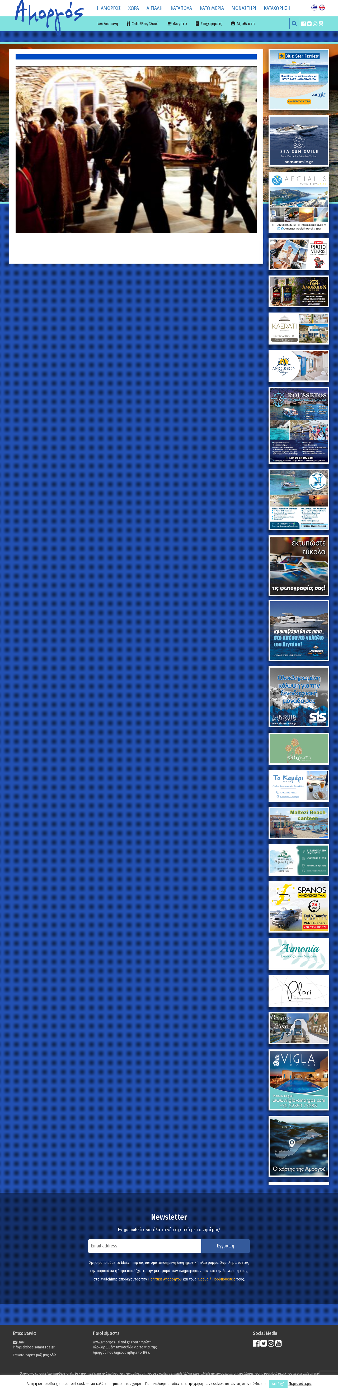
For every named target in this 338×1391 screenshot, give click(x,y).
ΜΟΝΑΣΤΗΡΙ (244, 8)
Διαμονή (111, 23)
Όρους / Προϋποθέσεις (216, 1279)
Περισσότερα (300, 1383)
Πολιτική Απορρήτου (165, 1279)
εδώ (53, 1355)
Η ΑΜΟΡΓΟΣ (109, 8)
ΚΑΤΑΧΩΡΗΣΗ (277, 8)
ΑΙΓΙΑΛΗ (155, 8)
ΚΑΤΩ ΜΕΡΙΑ (212, 8)
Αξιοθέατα (246, 23)
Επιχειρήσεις (211, 23)
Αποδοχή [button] (278, 1384)
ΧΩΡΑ (133, 8)
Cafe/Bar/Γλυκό (145, 23)
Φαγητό (180, 23)
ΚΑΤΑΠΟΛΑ (181, 8)
